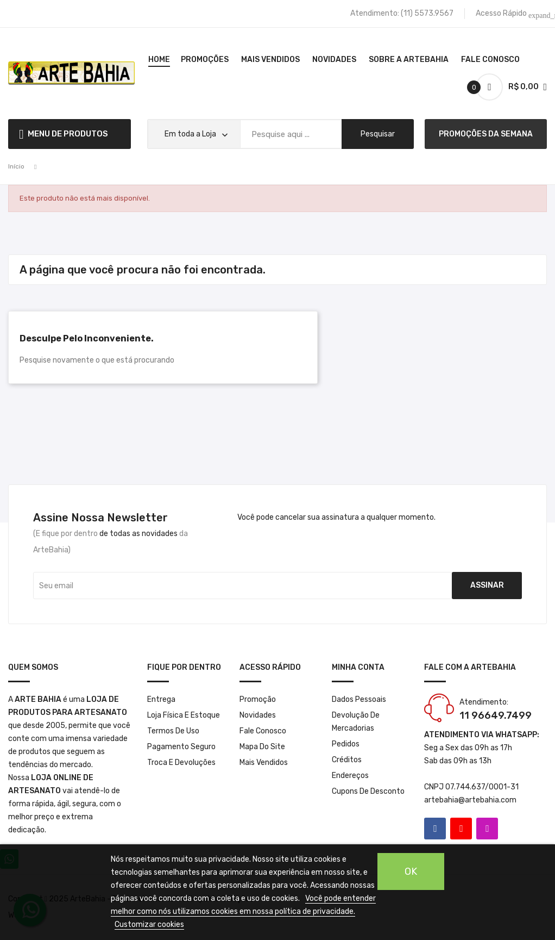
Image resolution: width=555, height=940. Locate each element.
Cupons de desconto (368, 791)
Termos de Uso (173, 731)
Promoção (257, 699)
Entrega (161, 699)
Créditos (347, 759)
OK (411, 871)
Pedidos (346, 744)
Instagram (487, 828)
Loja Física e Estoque (183, 715)
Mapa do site (262, 746)
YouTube (461, 828)
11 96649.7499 (495, 715)
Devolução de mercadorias (356, 722)
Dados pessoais (359, 699)
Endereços (350, 775)
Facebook (435, 828)
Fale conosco (262, 731)
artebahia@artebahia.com (470, 800)
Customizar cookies (149, 924)
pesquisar (378, 134)
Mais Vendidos (263, 762)
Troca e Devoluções (181, 762)
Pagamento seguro (181, 746)
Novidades (257, 715)
